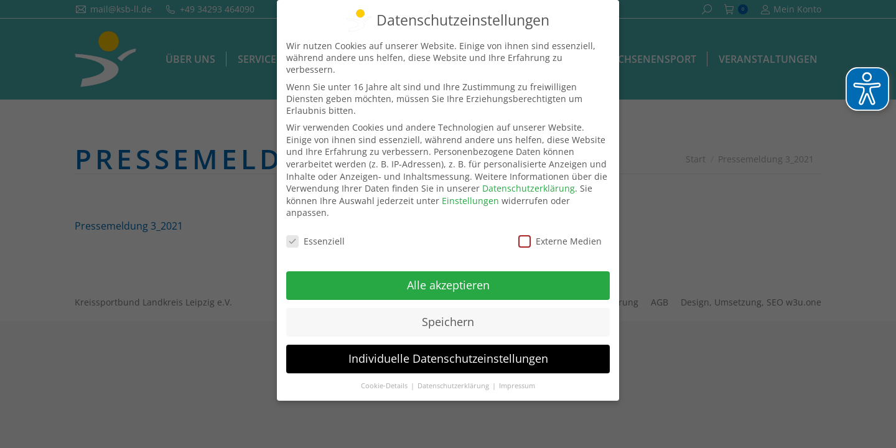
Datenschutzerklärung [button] (454, 385)
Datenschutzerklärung (528, 188)
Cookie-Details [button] (385, 385)
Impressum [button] (517, 385)
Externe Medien (560, 241)
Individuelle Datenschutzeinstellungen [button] (448, 358)
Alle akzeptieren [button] (448, 285)
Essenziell (315, 241)
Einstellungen (470, 201)
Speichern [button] (448, 321)
